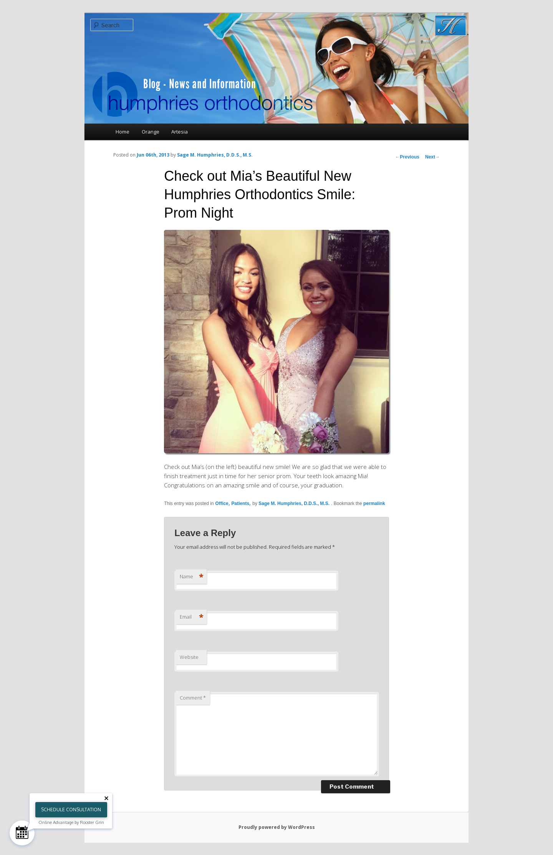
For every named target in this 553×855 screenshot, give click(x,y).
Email (192, 616)
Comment (193, 697)
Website (189, 657)
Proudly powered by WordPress (276, 827)
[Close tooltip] (106, 798)
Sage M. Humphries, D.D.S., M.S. (215, 155)
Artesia (179, 131)
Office (221, 503)
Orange (150, 131)
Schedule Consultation (71, 809)
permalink (374, 503)
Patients (241, 503)
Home (122, 131)
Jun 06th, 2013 (153, 155)
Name (192, 576)
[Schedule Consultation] (22, 832)
